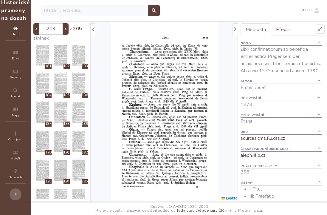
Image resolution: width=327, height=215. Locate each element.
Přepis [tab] (293, 29)
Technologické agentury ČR (218, 210)
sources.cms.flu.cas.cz (273, 145)
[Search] (130, 10)
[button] (310, 10)
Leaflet (239, 198)
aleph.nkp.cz (263, 162)
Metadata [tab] (266, 29)
